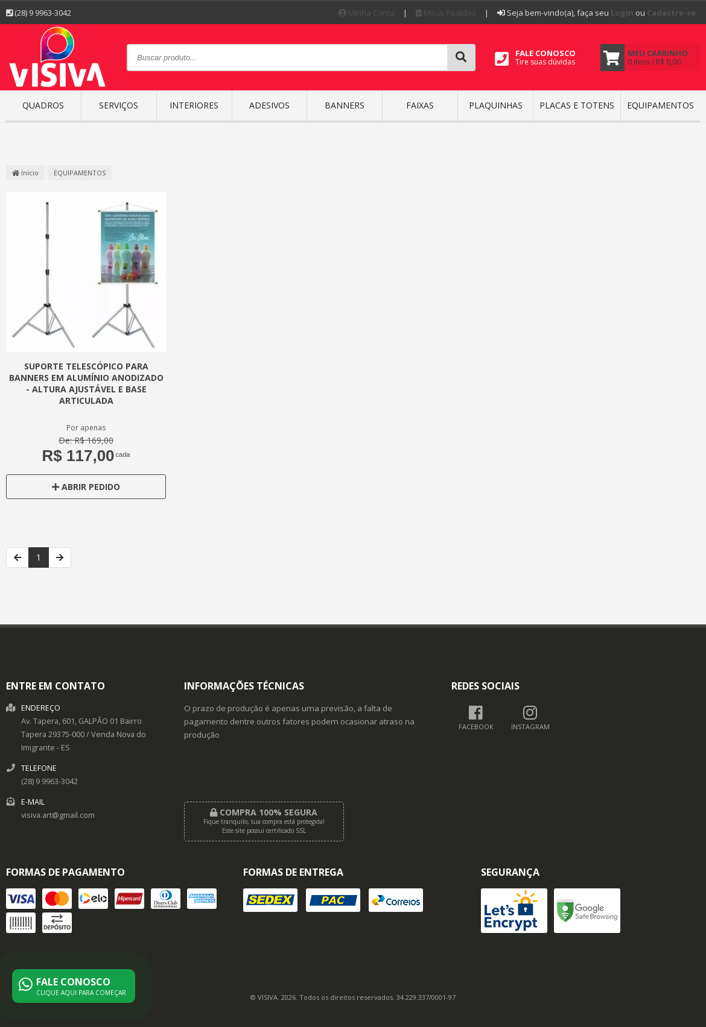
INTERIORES (194, 105)
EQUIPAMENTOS (660, 105)
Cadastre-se (671, 12)
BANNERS (344, 105)
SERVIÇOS (118, 105)
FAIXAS (420, 105)
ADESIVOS (269, 105)
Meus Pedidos (446, 12)
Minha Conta (367, 12)
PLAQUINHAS (496, 105)
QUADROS (43, 105)
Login (622, 12)
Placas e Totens (576, 105)
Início (25, 172)
